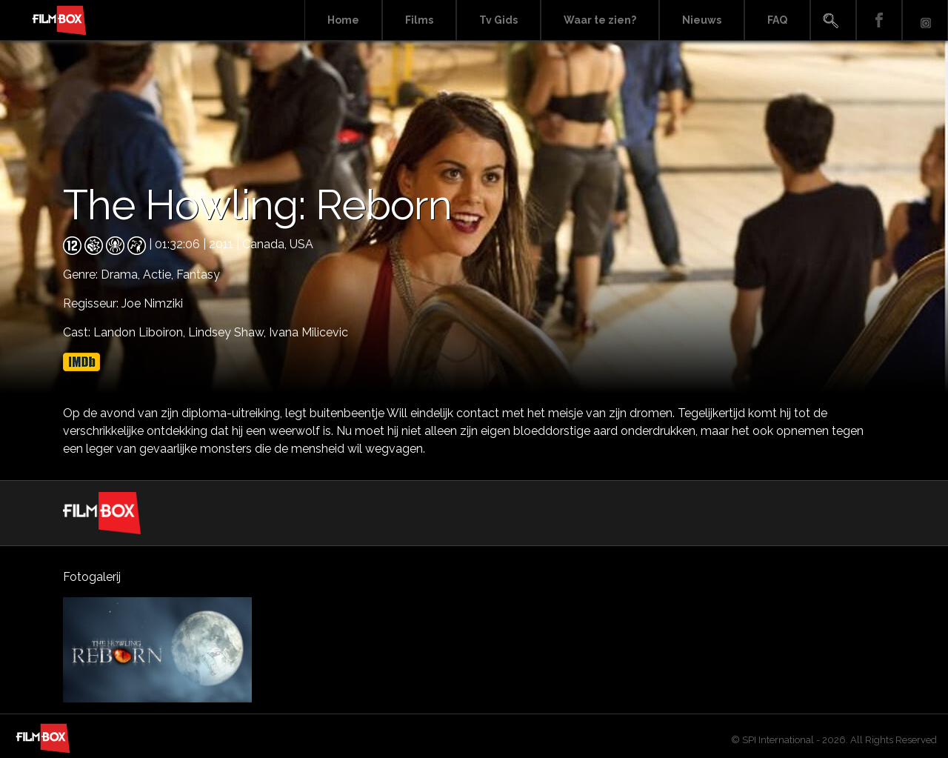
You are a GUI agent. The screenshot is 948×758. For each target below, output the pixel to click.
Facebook (879, 20)
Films (419, 20)
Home (343, 20)
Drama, (122, 274)
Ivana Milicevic (308, 332)
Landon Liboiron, (140, 332)
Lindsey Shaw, (228, 332)
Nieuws (701, 20)
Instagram (925, 20)
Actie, (159, 274)
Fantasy (198, 274)
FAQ (777, 20)
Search (833, 20)
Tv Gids (498, 20)
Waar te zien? (600, 20)
